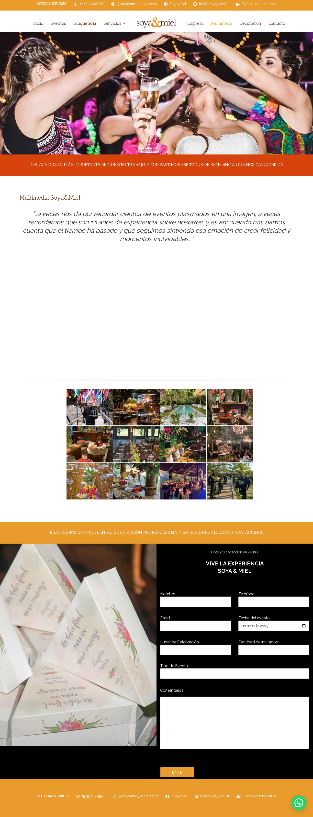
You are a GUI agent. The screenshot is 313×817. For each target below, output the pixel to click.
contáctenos (249, 532)
